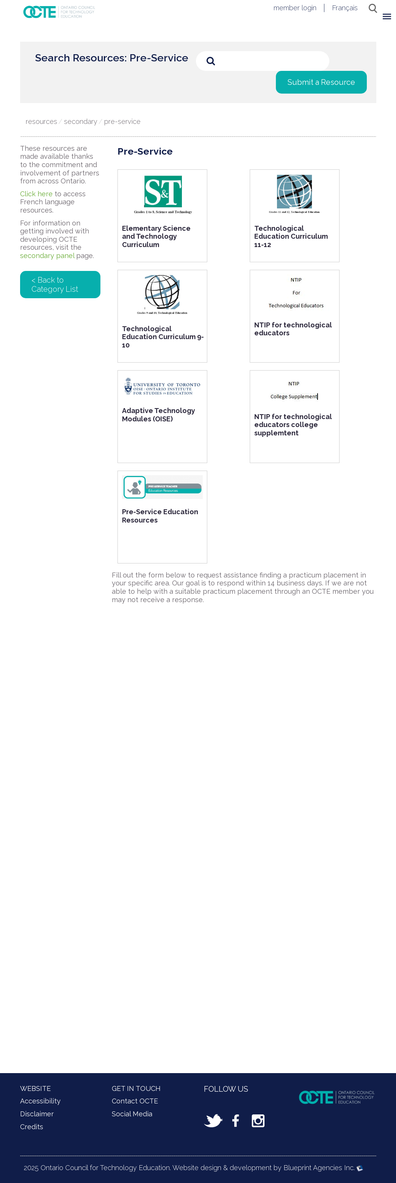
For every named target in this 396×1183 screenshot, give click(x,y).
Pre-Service (122, 121)
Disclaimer (37, 1114)
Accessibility (40, 1101)
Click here (36, 194)
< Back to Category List (54, 284)
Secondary (80, 121)
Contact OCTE (135, 1101)
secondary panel (47, 256)
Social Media (132, 1114)
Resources (41, 121)
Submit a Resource (321, 82)
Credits (31, 1127)
